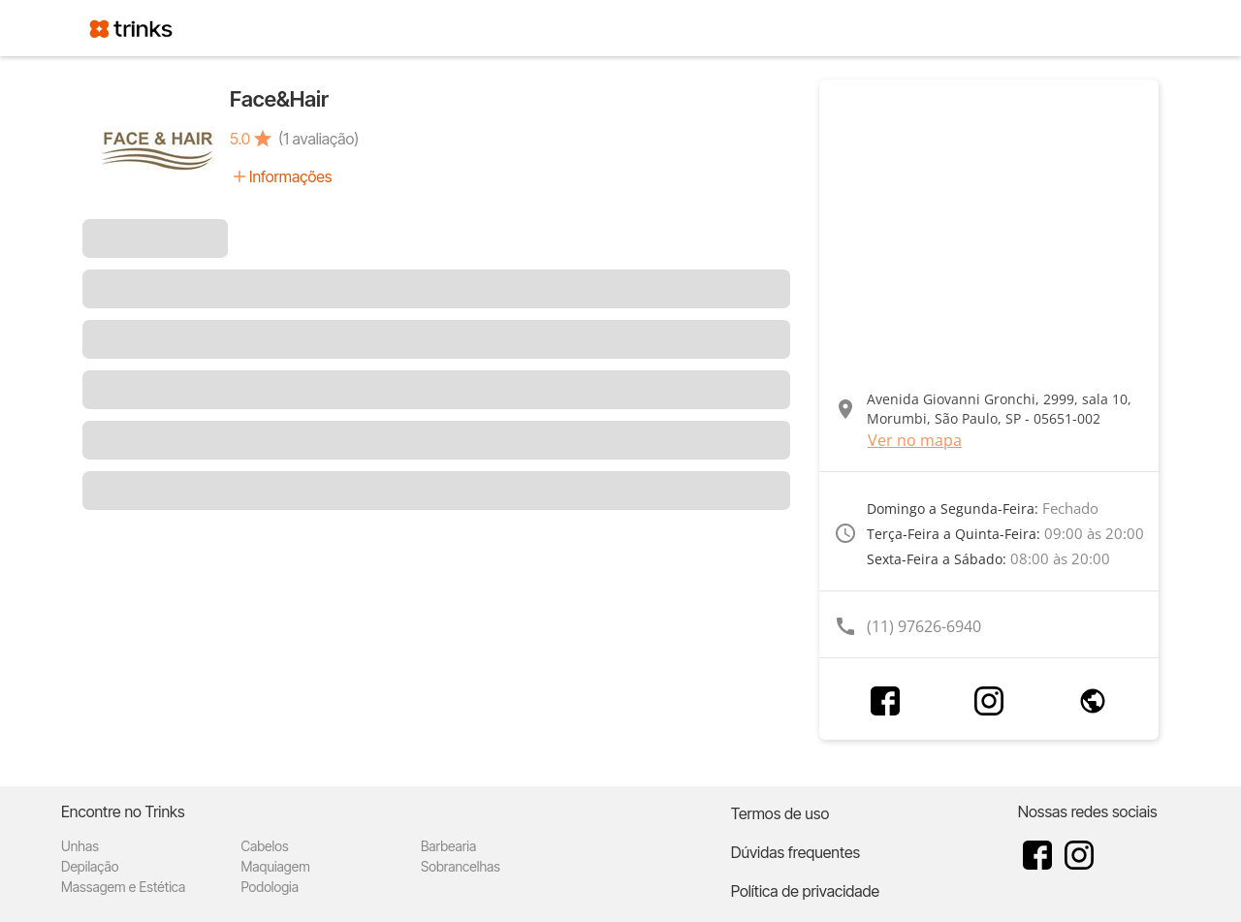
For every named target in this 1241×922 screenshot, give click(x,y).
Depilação (89, 866)
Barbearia (448, 846)
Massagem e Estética (123, 886)
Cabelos (264, 846)
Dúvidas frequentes (795, 852)
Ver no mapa (915, 440)
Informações (290, 176)
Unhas (80, 846)
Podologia (269, 886)
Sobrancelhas (460, 866)
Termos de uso (780, 813)
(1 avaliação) (318, 138)
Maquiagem (274, 866)
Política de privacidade (805, 891)
